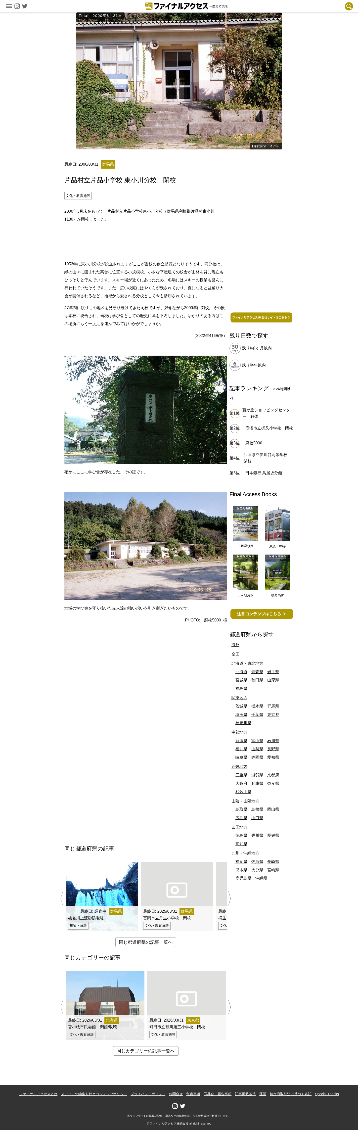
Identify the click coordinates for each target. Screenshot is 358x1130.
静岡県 (257, 757)
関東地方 (239, 698)
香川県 (257, 835)
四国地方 (239, 827)
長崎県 (273, 861)
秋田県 (257, 680)
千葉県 (257, 714)
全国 (235, 654)
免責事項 (193, 1094)
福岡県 (241, 861)
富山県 (257, 741)
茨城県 (241, 706)
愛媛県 (273, 835)
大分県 (257, 870)
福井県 (241, 749)
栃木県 (257, 706)
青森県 (257, 672)
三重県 (241, 775)
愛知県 (273, 757)
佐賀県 (257, 861)
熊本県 (241, 870)
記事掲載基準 (245, 1094)
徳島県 (241, 835)
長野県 (273, 749)
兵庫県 (257, 783)
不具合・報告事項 (217, 1094)
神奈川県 (243, 723)
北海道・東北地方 (247, 663)
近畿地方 (239, 766)
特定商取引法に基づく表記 (291, 1094)
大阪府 (241, 783)
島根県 (257, 809)
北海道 (241, 672)
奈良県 (273, 783)
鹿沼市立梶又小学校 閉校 (269, 428)
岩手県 (273, 672)
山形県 (273, 680)
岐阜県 (241, 757)
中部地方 (239, 732)
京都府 (273, 775)
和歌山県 (243, 792)
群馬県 (273, 706)
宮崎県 (273, 870)
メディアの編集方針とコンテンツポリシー (94, 1094)
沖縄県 (261, 878)
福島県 (241, 688)
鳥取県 (241, 809)
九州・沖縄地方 (245, 853)
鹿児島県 (243, 878)
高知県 (241, 844)
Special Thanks (327, 1094)
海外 (235, 645)
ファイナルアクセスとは (38, 1094)
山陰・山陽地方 (245, 801)
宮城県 (241, 680)
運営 (262, 1094)
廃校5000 (212, 620)
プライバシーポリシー (148, 1094)
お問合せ (176, 1094)
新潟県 (241, 741)
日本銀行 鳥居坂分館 (263, 473)
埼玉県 (241, 714)
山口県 (257, 818)
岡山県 (273, 809)
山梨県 (257, 749)
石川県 (273, 741)
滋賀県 (257, 775)
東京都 (273, 714)
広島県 (241, 818)
